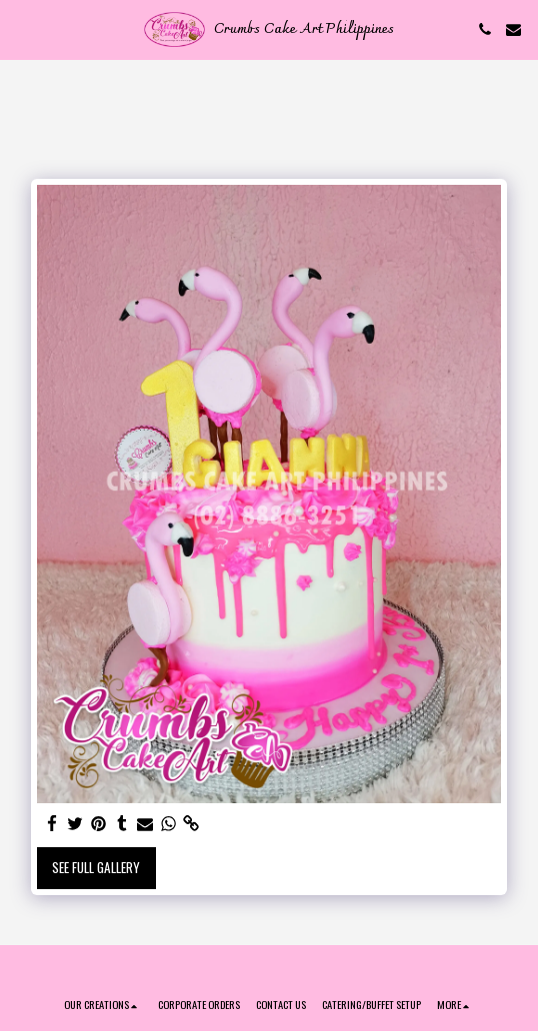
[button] (22, 29)
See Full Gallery (96, 867)
